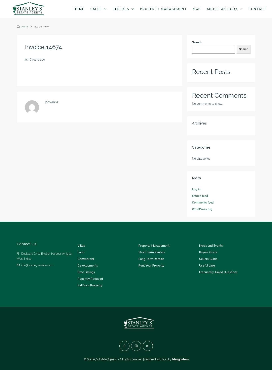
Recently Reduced (90, 278)
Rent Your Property (151, 265)
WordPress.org (202, 209)
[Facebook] (124, 346)
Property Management (163, 9)
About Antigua (222, 9)
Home (79, 9)
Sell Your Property (90, 285)
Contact (257, 9)
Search (196, 42)
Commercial (86, 259)
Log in (196, 189)
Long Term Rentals (151, 259)
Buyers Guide (208, 252)
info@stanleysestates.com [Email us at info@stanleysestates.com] (37, 265)
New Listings (86, 272)
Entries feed (200, 196)
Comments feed (202, 202)
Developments (88, 265)
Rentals (121, 9)
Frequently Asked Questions (218, 272)
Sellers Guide (208, 259)
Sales (96, 9)
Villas (81, 245)
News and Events (211, 245)
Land (81, 252)
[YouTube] (148, 346)
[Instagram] (136, 346)
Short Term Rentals (152, 252)
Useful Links (207, 265)
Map (197, 9)
